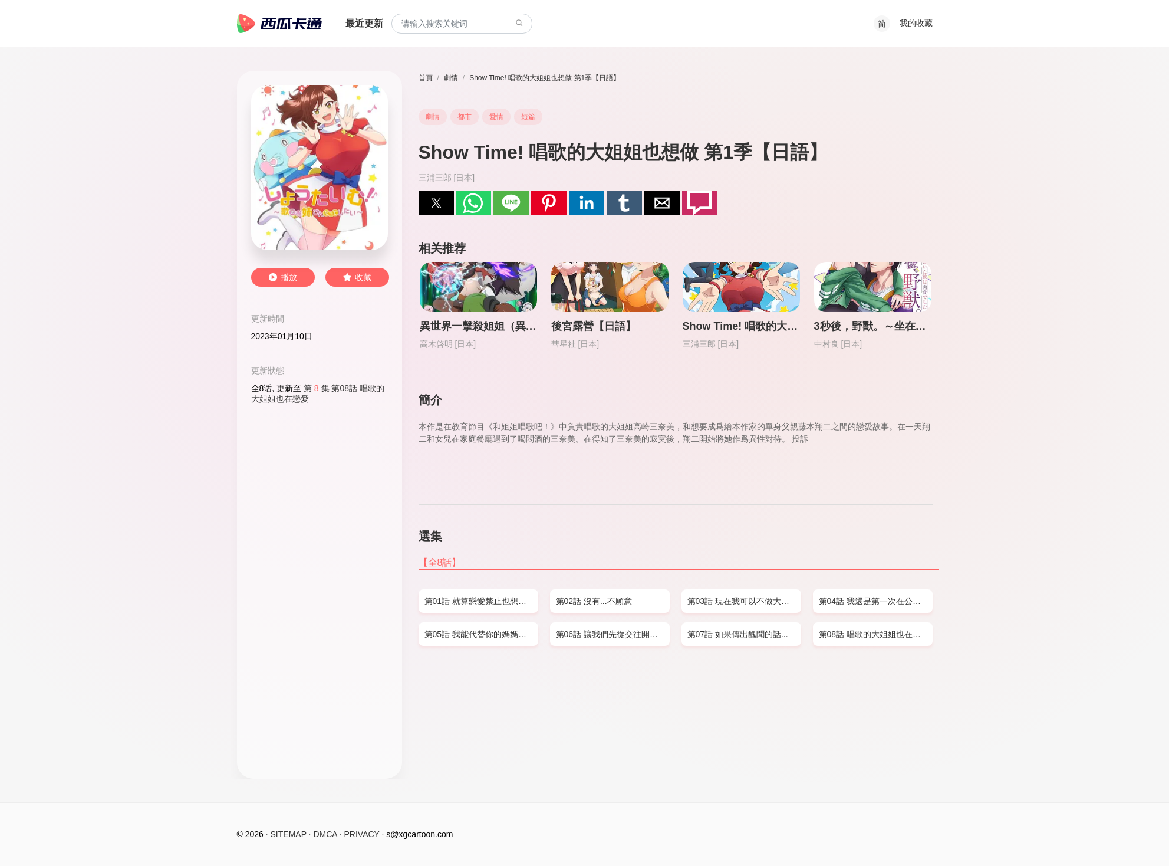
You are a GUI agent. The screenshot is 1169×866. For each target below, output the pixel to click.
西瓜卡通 (279, 23)
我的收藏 (916, 23)
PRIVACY (362, 834)
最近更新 (364, 23)
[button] (436, 203)
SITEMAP (289, 834)
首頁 (426, 78)
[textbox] (461, 24)
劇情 (451, 78)
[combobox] (461, 24)
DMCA (325, 834)
